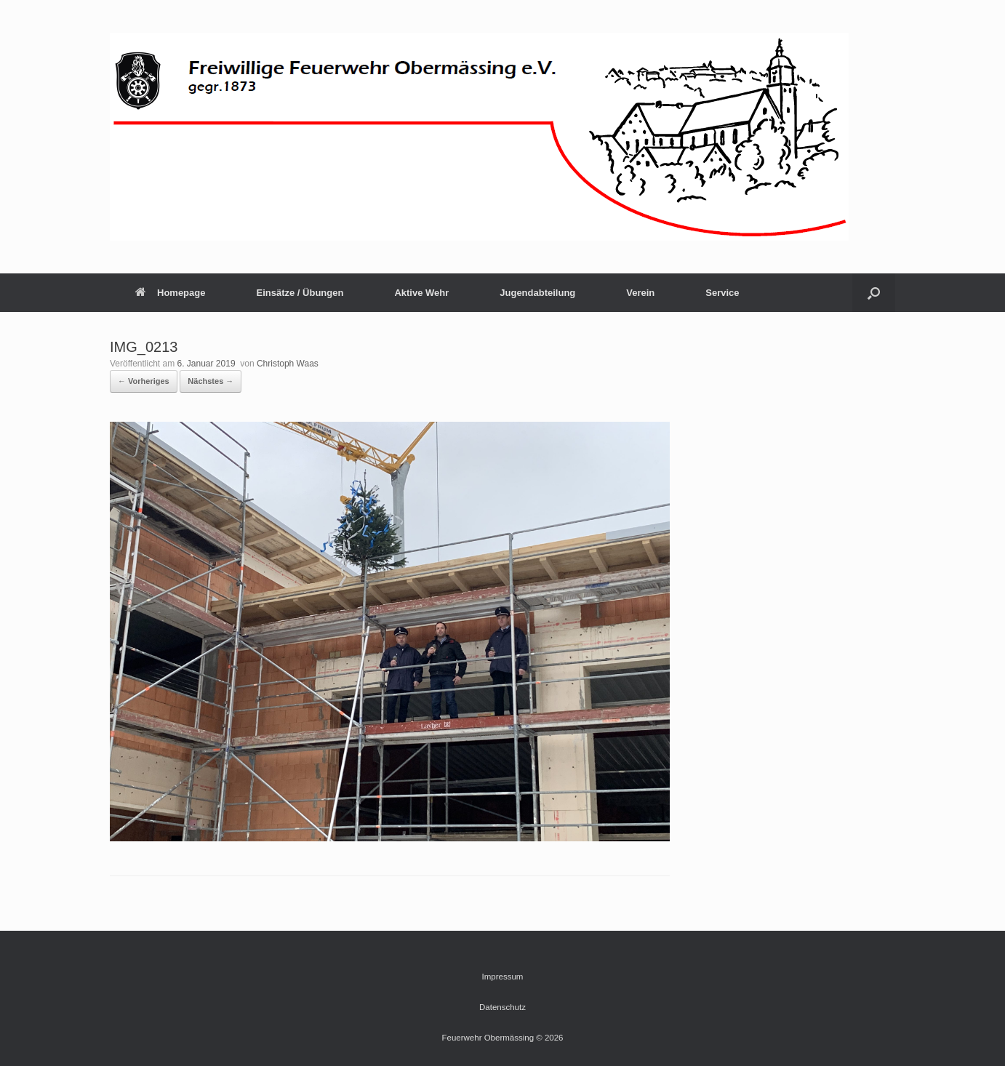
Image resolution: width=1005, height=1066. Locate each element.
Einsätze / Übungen (299, 292)
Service (722, 292)
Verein (640, 292)
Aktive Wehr (421, 292)
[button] (873, 292)
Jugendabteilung (537, 292)
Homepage (170, 292)
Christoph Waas (288, 363)
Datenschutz (502, 1007)
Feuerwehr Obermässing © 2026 (503, 1037)
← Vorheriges (143, 381)
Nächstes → (210, 381)
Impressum (503, 976)
